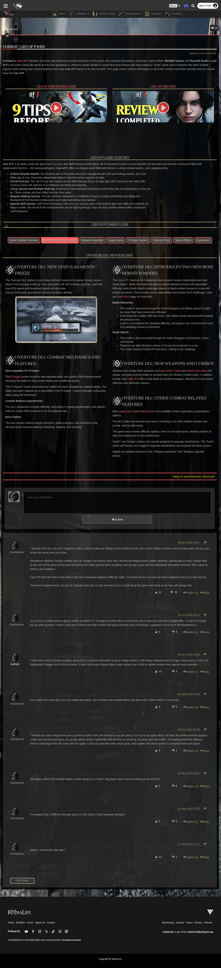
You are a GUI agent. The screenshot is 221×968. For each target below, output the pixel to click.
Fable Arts (130, 379)
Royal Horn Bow (197, 371)
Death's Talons (173, 371)
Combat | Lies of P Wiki (22, 47)
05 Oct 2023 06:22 (190, 611)
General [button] (79, 14)
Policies (208, 919)
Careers (180, 919)
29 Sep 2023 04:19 (190, 726)
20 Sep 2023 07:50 (190, 805)
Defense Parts (147, 412)
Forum (30, 919)
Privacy (198, 919)
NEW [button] (59, 14)
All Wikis (20, 919)
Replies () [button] (192, 589)
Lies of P (21, 60)
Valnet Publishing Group (200, 928)
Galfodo (13, 660)
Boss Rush (119, 297)
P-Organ (14, 377)
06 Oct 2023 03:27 (190, 539)
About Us (40, 919)
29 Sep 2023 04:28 (190, 690)
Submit (117, 516)
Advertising (168, 919)
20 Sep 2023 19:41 (190, 769)
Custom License (72, 936)
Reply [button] (206, 589)
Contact (51, 919)
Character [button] (104, 14)
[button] (174, 5)
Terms (189, 919)
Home (11, 919)
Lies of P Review (164, 86)
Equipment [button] (130, 14)
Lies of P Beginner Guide (55, 86)
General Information (10, 29)
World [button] (153, 14)
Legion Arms (126, 412)
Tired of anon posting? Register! (195, 473)
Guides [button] (174, 14)
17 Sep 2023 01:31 (190, 840)
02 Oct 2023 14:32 (190, 651)
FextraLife (168, 928)
